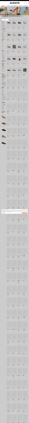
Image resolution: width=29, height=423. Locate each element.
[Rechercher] (5, 20)
